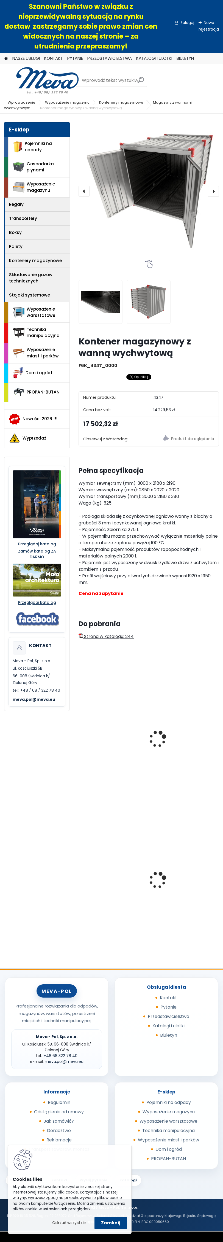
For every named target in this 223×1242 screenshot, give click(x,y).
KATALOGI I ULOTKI (154, 58)
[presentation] (84, 191)
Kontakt (168, 998)
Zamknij (110, 1223)
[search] (141, 82)
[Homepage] (6, 58)
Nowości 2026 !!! (33, 419)
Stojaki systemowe (29, 295)
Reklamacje (59, 1140)
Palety (16, 246)
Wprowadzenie (21, 102)
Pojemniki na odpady (32, 147)
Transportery (23, 218)
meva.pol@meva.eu (34, 699)
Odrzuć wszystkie (69, 1222)
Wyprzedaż (27, 438)
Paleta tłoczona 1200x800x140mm (102, 883)
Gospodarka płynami (33, 167)
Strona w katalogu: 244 (106, 636)
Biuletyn (168, 1035)
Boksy (15, 232)
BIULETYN (185, 58)
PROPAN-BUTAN (36, 392)
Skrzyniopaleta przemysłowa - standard (182, 875)
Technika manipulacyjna (36, 333)
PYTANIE (75, 58)
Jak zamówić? (59, 1121)
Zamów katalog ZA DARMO (37, 553)
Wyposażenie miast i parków (36, 353)
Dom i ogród (32, 373)
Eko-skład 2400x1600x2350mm (104, 730)
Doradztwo (59, 1130)
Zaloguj (187, 22)
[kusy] (166, 778)
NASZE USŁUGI (26, 58)
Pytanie (168, 1007)
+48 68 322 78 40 (60, 1055)
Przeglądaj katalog (37, 544)
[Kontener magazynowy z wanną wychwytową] (149, 191)
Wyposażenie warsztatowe (34, 312)
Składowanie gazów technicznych (30, 278)
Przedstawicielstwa (168, 1016)
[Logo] (42, 80)
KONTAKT (53, 58)
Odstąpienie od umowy (59, 1112)
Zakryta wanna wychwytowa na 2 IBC (178, 745)
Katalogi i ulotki (168, 1026)
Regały (16, 204)
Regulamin (59, 1102)
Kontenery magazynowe (121, 102)
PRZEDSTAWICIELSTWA (109, 58)
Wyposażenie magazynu (67, 102)
